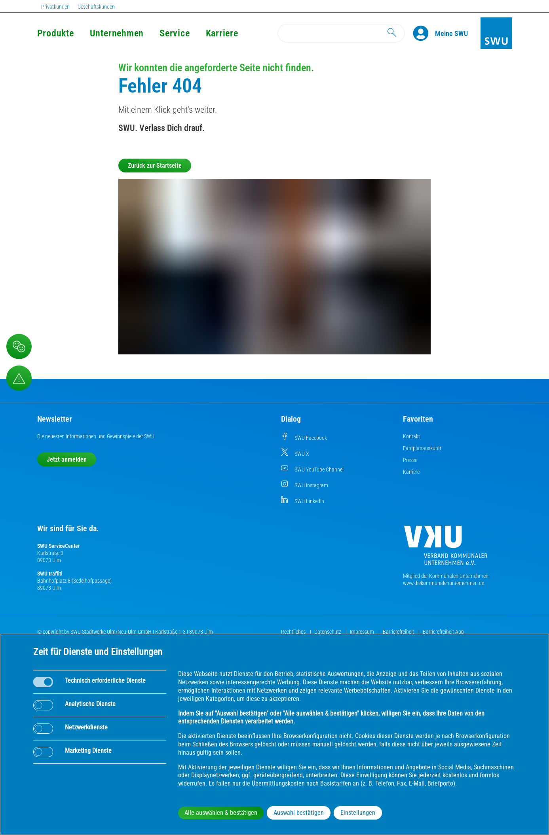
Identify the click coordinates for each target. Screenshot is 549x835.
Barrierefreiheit (399, 632)
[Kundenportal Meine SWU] (451, 33)
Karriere (222, 33)
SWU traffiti (49, 573)
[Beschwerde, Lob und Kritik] (19, 346)
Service (175, 33)
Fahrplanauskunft (422, 448)
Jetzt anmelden (67, 459)
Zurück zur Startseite (155, 165)
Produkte (55, 33)
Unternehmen (117, 33)
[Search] (341, 33)
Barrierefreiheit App (443, 632)
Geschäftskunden (96, 7)
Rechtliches (294, 632)
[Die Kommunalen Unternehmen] (445, 548)
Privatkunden (55, 7)
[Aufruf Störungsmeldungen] (19, 378)
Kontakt (411, 436)
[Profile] (424, 33)
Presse (410, 460)
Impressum (362, 632)
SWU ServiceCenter (58, 546)
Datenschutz (328, 632)
